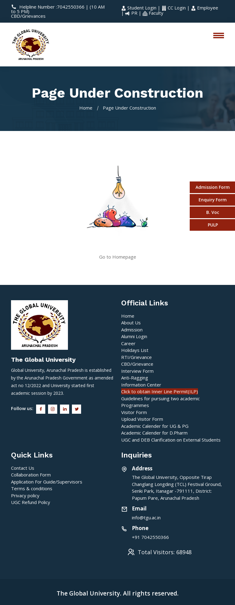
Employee (204, 8)
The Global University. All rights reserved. (118, 593)
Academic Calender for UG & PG (154, 426)
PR (132, 13)
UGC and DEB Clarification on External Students (171, 440)
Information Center (141, 385)
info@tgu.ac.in (146, 517)
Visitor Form (134, 412)
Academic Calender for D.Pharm (154, 433)
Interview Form (137, 371)
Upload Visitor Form (142, 419)
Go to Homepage (117, 257)
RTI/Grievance (136, 357)
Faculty (153, 13)
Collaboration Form (31, 475)
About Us (131, 322)
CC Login (174, 8)
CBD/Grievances (28, 16)
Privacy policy (25, 495)
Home (85, 108)
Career (128, 343)
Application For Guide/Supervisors (46, 482)
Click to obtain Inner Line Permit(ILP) (159, 391)
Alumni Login (134, 336)
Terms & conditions (31, 488)
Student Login (139, 8)
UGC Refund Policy (30, 502)
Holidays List (134, 350)
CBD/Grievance (137, 364)
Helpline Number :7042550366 (48, 7)
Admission (132, 330)
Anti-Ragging (134, 378)
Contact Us (22, 468)
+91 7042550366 (150, 537)
